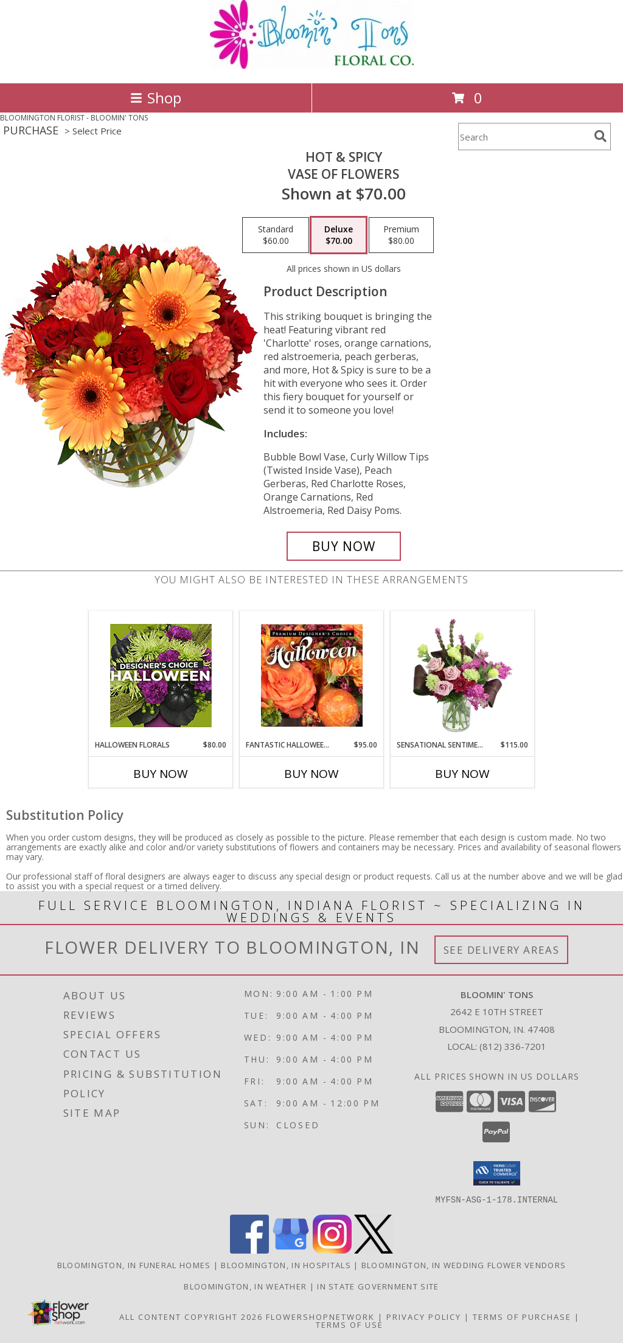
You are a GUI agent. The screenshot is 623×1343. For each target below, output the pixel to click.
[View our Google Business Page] (290, 1249)
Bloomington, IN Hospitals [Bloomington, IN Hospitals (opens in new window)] (286, 1264)
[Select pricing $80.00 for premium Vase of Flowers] (401, 235)
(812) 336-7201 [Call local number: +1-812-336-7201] (512, 1046)
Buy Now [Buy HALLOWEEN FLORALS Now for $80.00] (160, 774)
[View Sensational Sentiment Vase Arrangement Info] (462, 675)
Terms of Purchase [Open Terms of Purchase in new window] (522, 1316)
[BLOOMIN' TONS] (312, 65)
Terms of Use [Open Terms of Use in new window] (349, 1324)
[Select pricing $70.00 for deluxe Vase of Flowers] (339, 235)
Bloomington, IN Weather (245, 1285)
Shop (155, 98)
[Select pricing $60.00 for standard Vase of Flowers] (275, 235)
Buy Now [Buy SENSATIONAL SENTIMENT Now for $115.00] (462, 774)
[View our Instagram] (332, 1249)
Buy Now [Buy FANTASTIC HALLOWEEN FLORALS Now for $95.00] (311, 774)
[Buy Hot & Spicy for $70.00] (344, 546)
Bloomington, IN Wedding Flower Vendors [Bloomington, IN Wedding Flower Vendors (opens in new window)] (463, 1264)
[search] (600, 136)
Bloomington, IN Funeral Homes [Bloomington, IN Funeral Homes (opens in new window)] (134, 1264)
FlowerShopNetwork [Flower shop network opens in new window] (320, 1316)
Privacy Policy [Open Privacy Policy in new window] (423, 1316)
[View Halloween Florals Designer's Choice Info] (161, 675)
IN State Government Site (378, 1285)
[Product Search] (524, 136)
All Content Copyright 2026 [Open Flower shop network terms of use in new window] (191, 1316)
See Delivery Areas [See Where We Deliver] (502, 950)
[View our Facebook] (249, 1249)
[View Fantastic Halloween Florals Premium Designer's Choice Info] (312, 675)
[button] (496, 1173)
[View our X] (373, 1249)
